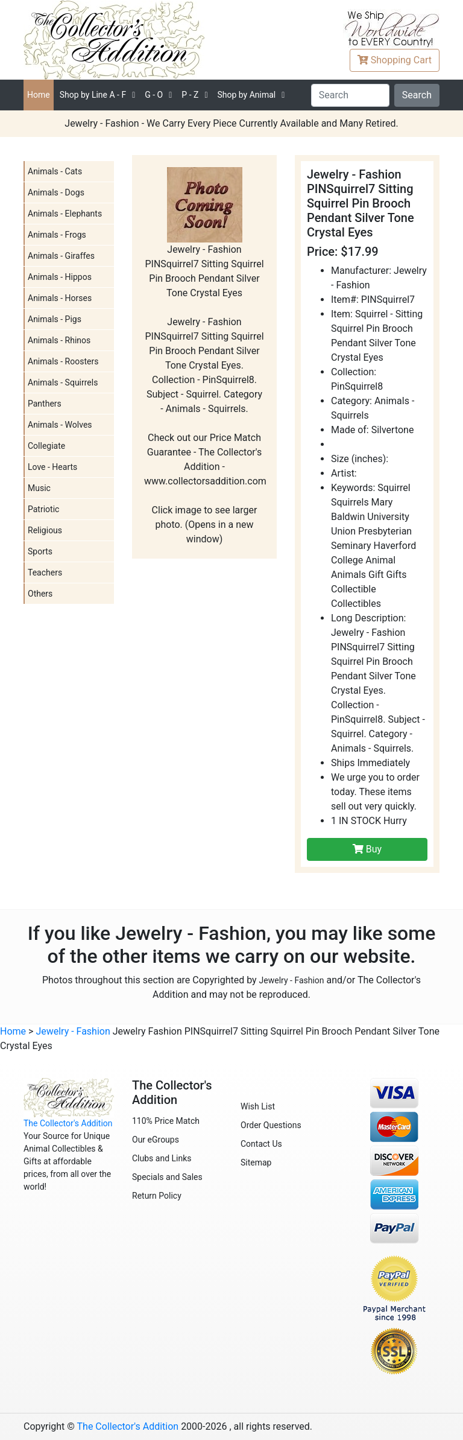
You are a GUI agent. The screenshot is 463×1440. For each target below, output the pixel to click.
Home (38, 95)
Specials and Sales (167, 1177)
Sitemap (256, 1162)
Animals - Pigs (54, 319)
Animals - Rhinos (59, 340)
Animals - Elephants (65, 213)
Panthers (44, 403)
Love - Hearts (52, 467)
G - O (154, 95)
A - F (93, 95)
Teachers (45, 572)
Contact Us (261, 1144)
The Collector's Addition (68, 1123)
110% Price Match (166, 1121)
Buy (367, 849)
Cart (394, 60)
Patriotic (43, 509)
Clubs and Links (162, 1158)
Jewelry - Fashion (291, 980)
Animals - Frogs (57, 234)
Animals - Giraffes (61, 256)
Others (40, 593)
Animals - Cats (55, 171)
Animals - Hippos (60, 277)
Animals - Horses (60, 298)
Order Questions (271, 1125)
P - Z (189, 95)
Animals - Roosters (63, 361)
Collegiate (46, 446)
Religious (45, 530)
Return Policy (156, 1196)
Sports (40, 551)
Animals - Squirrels (63, 382)
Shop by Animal (246, 95)
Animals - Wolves (60, 425)
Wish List (258, 1106)
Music (39, 488)
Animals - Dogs (56, 192)
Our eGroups (155, 1139)
